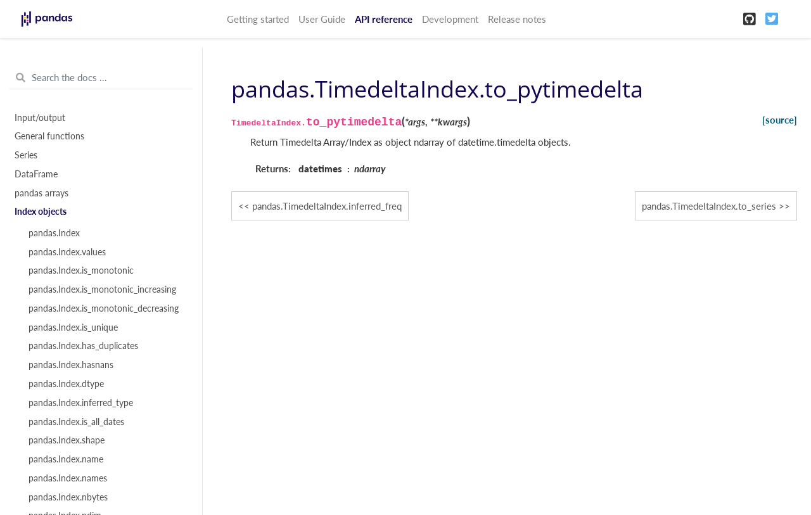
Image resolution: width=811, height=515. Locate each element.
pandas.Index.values (67, 252)
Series (26, 155)
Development (450, 19)
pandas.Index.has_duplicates (83, 346)
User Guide (321, 19)
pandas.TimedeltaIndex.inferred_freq (327, 206)
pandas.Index (54, 233)
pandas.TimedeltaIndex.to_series (709, 206)
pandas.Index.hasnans (71, 365)
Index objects (41, 212)
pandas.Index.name (66, 459)
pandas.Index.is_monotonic (81, 270)
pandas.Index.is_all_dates (76, 422)
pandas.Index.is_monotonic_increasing (102, 289)
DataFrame (36, 174)
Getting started (258, 19)
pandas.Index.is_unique (73, 327)
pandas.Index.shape (67, 440)
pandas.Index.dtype (66, 384)
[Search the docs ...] (101, 78)
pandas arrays (41, 193)
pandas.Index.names (68, 478)
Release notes (517, 19)
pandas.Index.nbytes (68, 497)
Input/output (40, 118)
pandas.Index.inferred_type (81, 403)
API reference (383, 19)
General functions (49, 136)
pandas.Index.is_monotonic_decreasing (104, 308)
